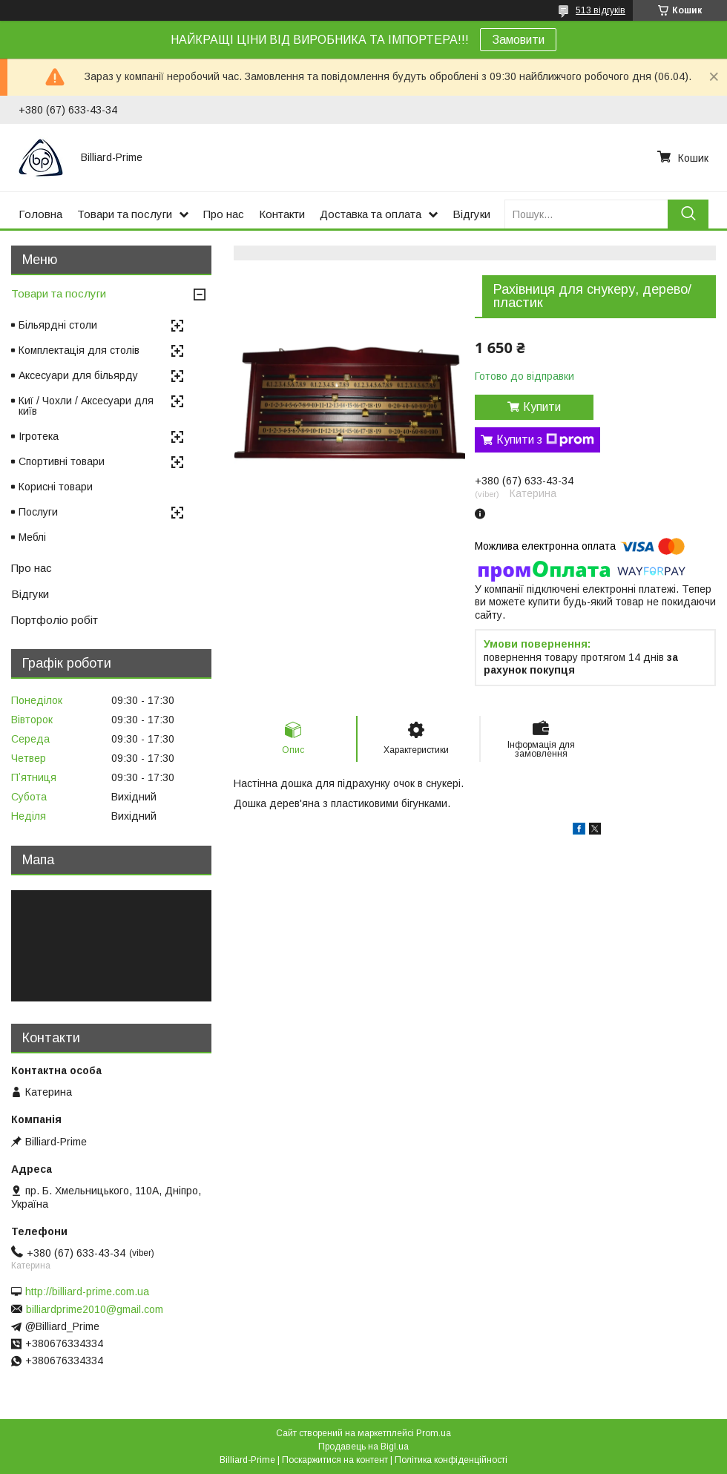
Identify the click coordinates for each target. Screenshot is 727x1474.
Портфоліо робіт (54, 619)
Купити (542, 407)
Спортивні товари (62, 461)
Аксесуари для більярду (78, 375)
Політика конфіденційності (451, 1460)
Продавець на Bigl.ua (363, 1446)
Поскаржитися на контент (335, 1460)
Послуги (38, 512)
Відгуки (471, 214)
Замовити (518, 39)
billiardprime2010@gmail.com (94, 1309)
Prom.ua (433, 1433)
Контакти (282, 214)
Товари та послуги (124, 214)
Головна (40, 214)
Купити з (545, 440)
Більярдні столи (58, 325)
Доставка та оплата (370, 214)
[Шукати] (688, 214)
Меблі (32, 537)
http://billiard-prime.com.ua (87, 1291)
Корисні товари (56, 487)
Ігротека (39, 436)
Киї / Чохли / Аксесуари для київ (86, 406)
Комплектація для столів (79, 350)
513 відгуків (600, 10)
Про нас (223, 214)
